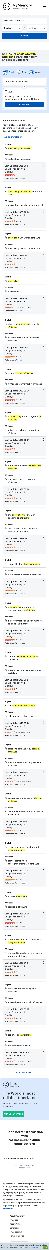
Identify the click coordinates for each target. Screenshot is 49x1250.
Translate (14, 1220)
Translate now (24, 104)
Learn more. (35, 1247)
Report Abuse (15, 1224)
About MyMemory (17, 1216)
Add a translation (13, 137)
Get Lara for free (13, 1113)
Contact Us (14, 1228)
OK (46, 1247)
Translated (17, 1232)
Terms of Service (17, 1236)
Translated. (8, 1209)
